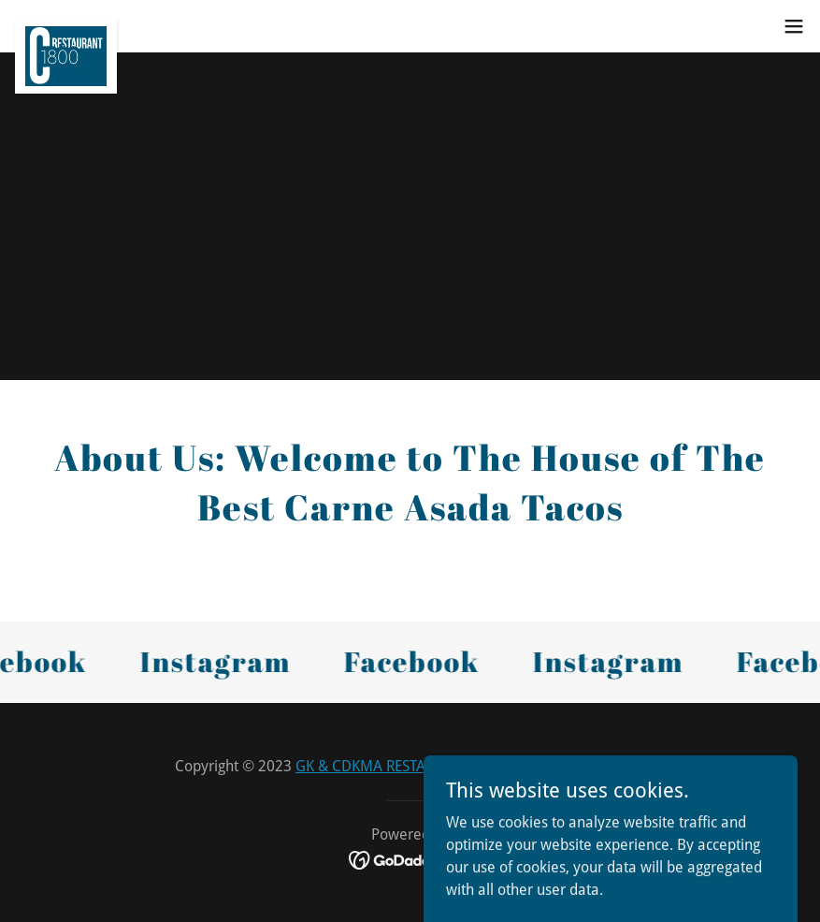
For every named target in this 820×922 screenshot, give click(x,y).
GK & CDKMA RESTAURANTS (387, 766)
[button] (794, 26)
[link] (66, 26)
